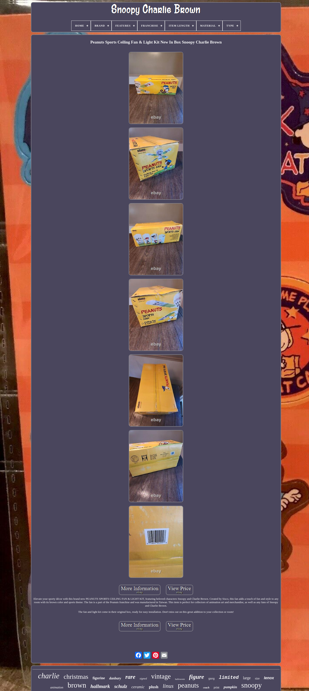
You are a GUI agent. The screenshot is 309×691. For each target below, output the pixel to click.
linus (168, 686)
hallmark (100, 686)
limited (229, 677)
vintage (161, 676)
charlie (48, 676)
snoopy (251, 685)
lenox (269, 678)
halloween (180, 679)
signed (143, 678)
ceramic (138, 687)
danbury (115, 678)
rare (130, 677)
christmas (76, 676)
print (216, 687)
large (247, 678)
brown (77, 685)
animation (56, 687)
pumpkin (230, 687)
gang (211, 678)
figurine (98, 678)
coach (206, 687)
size (257, 678)
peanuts (188, 685)
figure (196, 676)
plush (153, 687)
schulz (120, 686)
